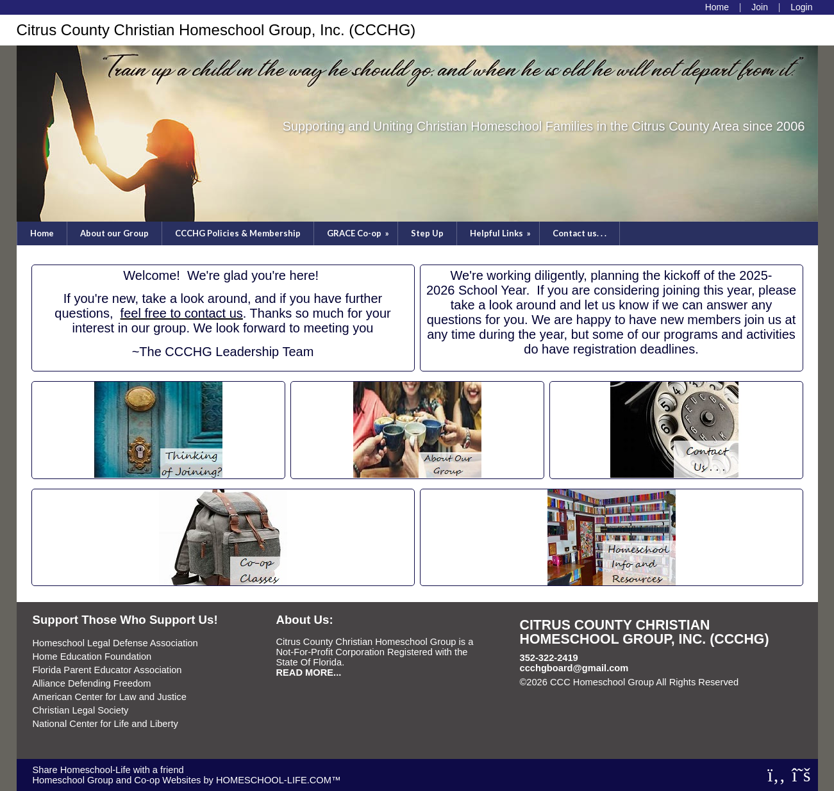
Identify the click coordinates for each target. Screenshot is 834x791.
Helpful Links (501, 233)
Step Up (427, 233)
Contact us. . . (579, 233)
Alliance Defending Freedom (92, 683)
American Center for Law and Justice (110, 697)
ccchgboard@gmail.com (574, 668)
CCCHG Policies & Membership (238, 233)
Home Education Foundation (92, 656)
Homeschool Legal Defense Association (115, 643)
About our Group (114, 233)
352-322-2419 (549, 658)
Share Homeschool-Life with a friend (108, 770)
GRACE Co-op (359, 233)
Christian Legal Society (81, 710)
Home (42, 233)
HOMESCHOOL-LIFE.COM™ (278, 780)
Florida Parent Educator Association (107, 670)
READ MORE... (309, 672)
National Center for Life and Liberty (105, 724)
